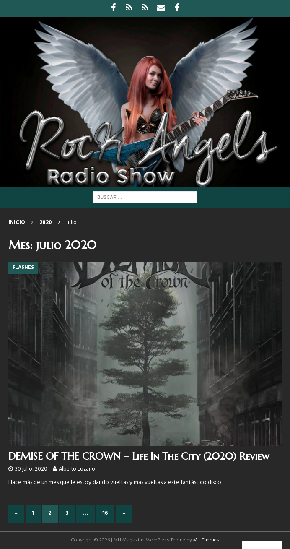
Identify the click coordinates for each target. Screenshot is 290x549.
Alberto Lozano (77, 469)
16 (105, 513)
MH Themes (206, 540)
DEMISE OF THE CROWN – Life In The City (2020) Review (138, 456)
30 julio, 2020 (31, 469)
